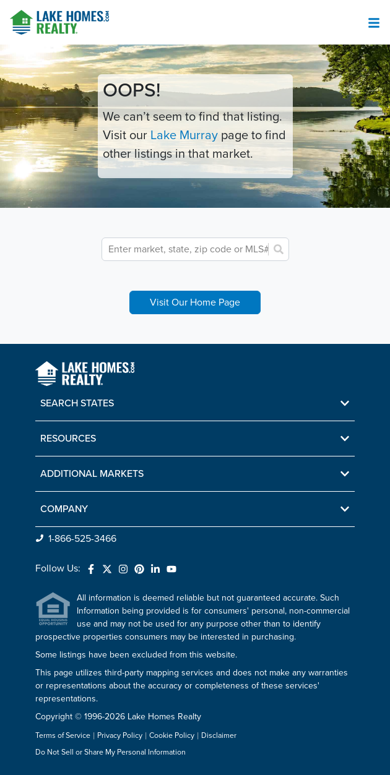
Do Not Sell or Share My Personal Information (110, 752)
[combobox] (190, 249)
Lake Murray (184, 135)
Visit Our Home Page (195, 302)
